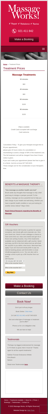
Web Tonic (31, 410)
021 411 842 (25, 31)
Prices (35, 400)
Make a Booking (24, 39)
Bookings (7, 402)
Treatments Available (16, 400)
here (26, 364)
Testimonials (16, 402)
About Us (28, 400)
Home (5, 64)
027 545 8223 (32, 315)
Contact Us (24, 293)
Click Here (28, 311)
